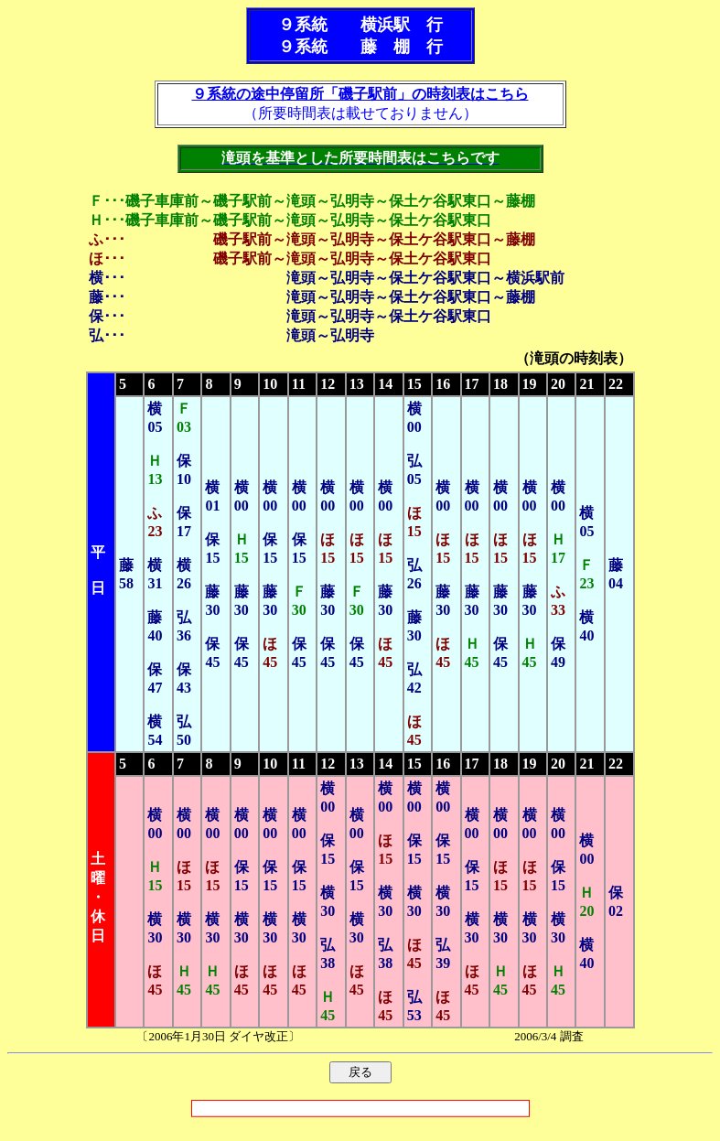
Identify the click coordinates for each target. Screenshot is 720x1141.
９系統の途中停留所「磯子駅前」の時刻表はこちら (360, 94)
